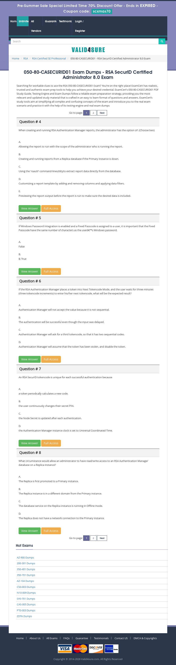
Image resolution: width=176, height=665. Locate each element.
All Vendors (36, 26)
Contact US (121, 638)
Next (102, 112)
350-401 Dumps (26, 569)
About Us (35, 638)
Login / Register (80, 26)
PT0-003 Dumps (26, 610)
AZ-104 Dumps (25, 581)
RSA (25, 58)
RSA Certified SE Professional (49, 58)
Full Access (51, 208)
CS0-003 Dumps (26, 587)
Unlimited (24, 21)
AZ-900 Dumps (25, 557)
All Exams (51, 638)
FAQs (66, 638)
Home (13, 21)
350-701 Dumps (26, 575)
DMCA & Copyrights (145, 638)
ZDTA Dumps (24, 616)
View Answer (29, 208)
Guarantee (50, 21)
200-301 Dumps (26, 563)
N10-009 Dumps (26, 592)
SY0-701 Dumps (26, 598)
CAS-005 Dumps (26, 604)
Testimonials (65, 21)
